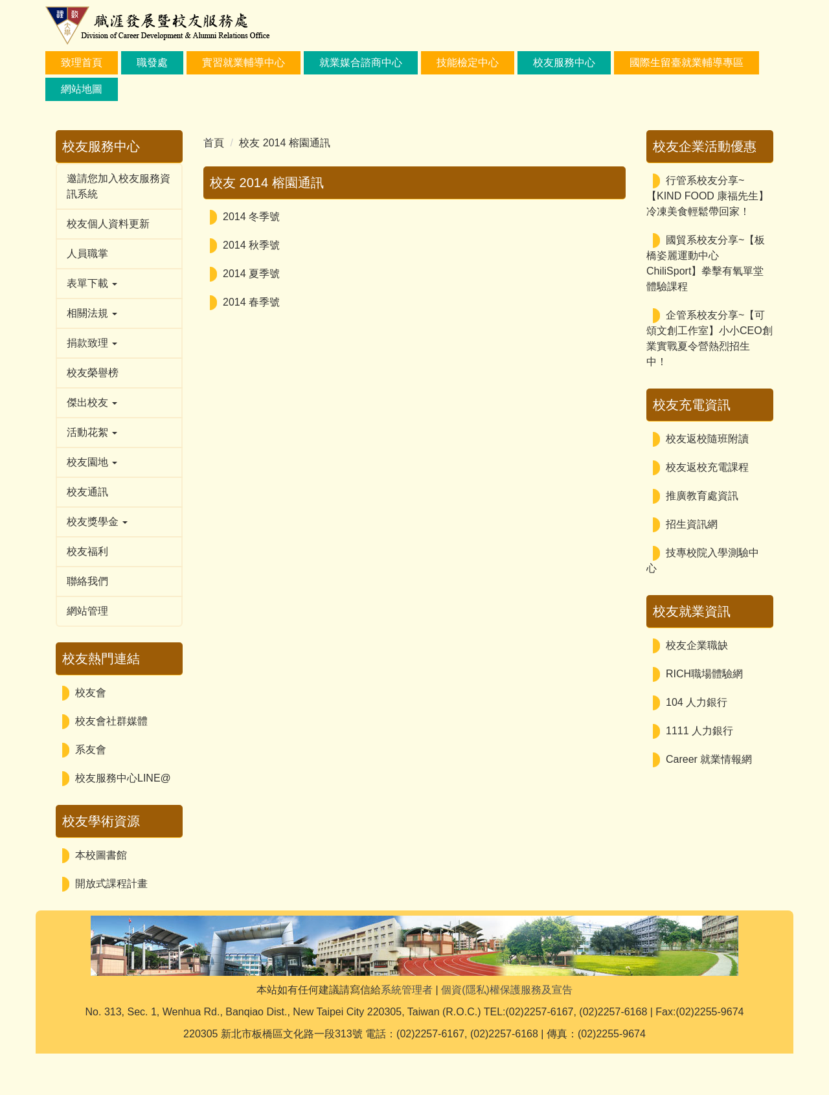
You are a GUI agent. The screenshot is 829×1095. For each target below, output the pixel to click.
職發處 (152, 62)
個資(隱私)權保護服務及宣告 (507, 1031)
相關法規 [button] (92, 313)
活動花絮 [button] (92, 432)
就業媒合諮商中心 (360, 62)
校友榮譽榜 (93, 372)
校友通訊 (87, 491)
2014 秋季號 (251, 245)
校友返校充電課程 (707, 467)
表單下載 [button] (92, 283)
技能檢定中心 (468, 62)
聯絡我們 (87, 581)
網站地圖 (81, 89)
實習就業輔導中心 (243, 62)
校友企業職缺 (697, 645)
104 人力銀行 (696, 702)
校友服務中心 (564, 62)
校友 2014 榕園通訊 (284, 142)
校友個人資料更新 (108, 223)
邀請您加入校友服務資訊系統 (118, 186)
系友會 (90, 749)
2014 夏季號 (251, 273)
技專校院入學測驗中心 (702, 560)
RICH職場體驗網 (704, 673)
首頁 (213, 142)
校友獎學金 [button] (97, 521)
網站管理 (87, 610)
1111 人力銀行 (699, 730)
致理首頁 (81, 62)
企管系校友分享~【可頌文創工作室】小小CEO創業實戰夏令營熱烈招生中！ (709, 338)
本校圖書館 (101, 855)
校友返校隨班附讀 (707, 438)
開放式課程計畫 (111, 883)
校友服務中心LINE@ (123, 778)
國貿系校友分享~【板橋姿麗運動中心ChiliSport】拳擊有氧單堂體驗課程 (705, 263)
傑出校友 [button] (92, 402)
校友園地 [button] (92, 462)
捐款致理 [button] (92, 342)
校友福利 (87, 551)
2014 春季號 (251, 302)
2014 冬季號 (251, 216)
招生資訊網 (692, 524)
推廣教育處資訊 (702, 495)
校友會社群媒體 (111, 721)
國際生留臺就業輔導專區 (687, 62)
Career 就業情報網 (709, 759)
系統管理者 (407, 1031)
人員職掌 (87, 253)
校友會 (90, 692)
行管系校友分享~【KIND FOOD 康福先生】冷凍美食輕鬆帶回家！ (707, 196)
